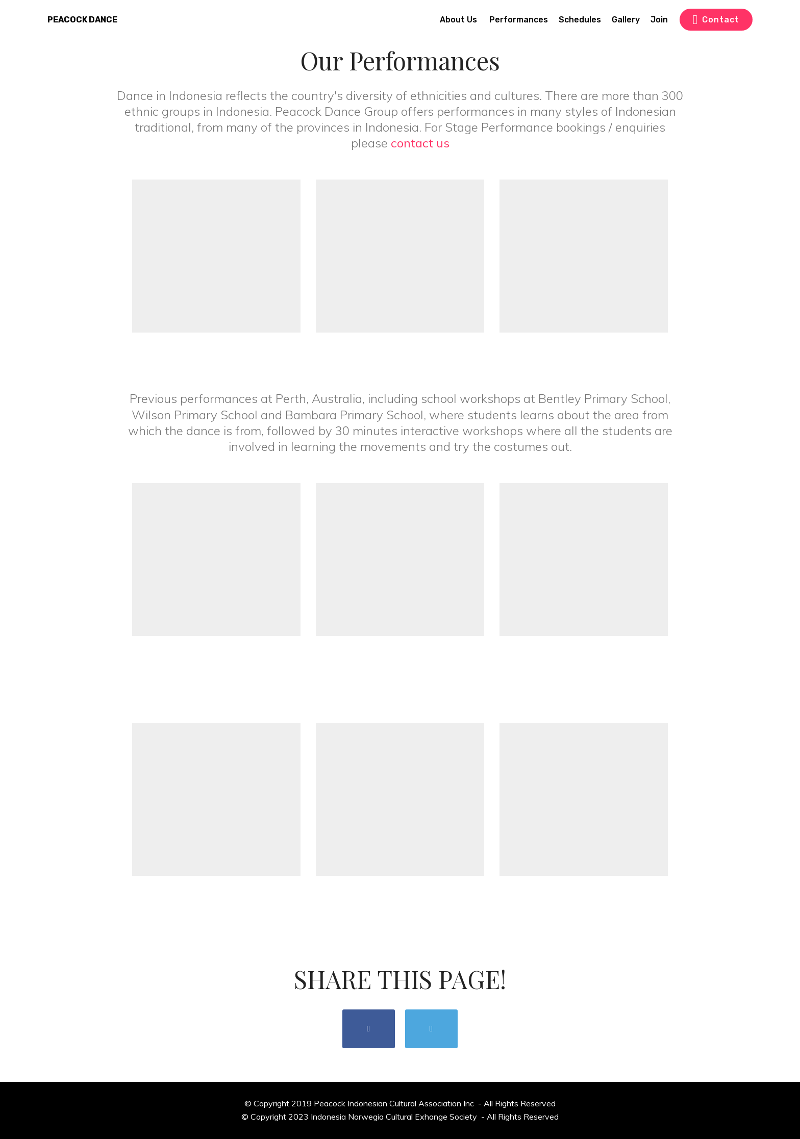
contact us (420, 142)
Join (659, 19)
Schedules (580, 19)
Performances (518, 19)
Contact (716, 20)
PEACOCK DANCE (82, 19)
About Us (459, 19)
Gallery (626, 19)
